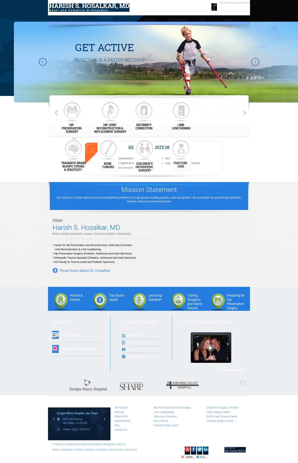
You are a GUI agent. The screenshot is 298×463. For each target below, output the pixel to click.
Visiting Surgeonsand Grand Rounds (185, 302)
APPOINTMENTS (178, 20)
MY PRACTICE (92, 20)
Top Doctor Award (107, 302)
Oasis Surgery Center (218, 412)
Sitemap (89, 449)
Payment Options (136, 342)
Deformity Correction (165, 416)
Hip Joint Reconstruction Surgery (172, 407)
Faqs (117, 425)
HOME (63, 20)
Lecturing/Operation (146, 302)
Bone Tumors (161, 420)
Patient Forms (135, 335)
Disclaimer (67, 449)
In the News (70, 335)
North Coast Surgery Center (221, 416)
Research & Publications (79, 349)
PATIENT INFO (148, 20)
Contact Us (121, 429)
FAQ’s (202, 20)
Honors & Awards (66, 302)
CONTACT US (231, 20)
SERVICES (119, 20)
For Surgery (133, 349)
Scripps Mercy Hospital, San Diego (77, 413)
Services (119, 412)
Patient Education (137, 356)
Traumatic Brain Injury (166, 425)
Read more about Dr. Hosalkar (85, 270)
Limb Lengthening (164, 412)
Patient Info (121, 416)
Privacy (79, 449)
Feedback (102, 449)
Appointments (122, 420)
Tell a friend (116, 449)
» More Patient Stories (231, 370)
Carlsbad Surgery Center (219, 420)
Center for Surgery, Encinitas (222, 407)
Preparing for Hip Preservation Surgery (226, 302)
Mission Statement (149, 189)
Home (55, 449)
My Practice (121, 407)
